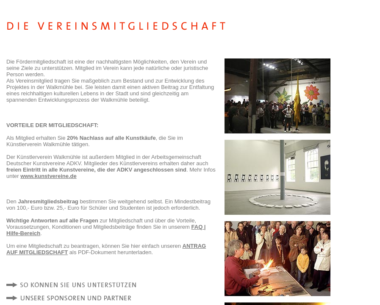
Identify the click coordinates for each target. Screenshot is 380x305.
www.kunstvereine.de (48, 176)
